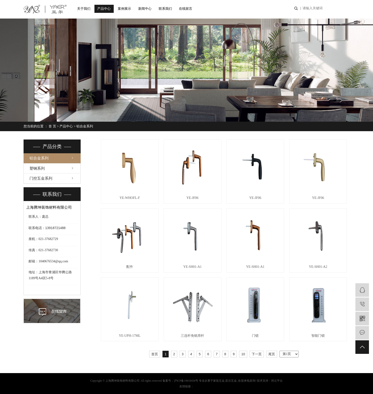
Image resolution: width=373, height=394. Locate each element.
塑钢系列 (37, 168)
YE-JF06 (192, 198)
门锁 (255, 335)
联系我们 (165, 8)
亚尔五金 (231, 380)
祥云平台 (277, 380)
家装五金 (219, 380)
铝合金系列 (84, 126)
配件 (129, 267)
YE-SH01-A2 (318, 267)
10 (243, 354)
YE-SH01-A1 (192, 267)
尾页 (271, 354)
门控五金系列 (40, 178)
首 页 (52, 126)
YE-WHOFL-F (129, 198)
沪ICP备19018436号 (186, 380)
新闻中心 (145, 8)
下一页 (257, 354)
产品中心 (104, 8)
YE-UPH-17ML (130, 335)
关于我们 (83, 8)
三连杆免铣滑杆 (192, 335)
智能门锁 (318, 335)
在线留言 (185, 8)
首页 (154, 354)
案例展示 (124, 8)
